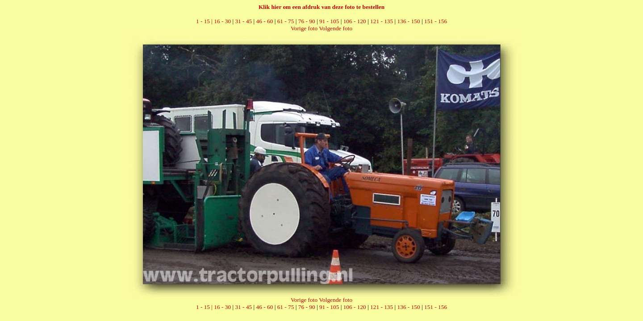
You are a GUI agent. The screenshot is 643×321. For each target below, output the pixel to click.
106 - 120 (354, 21)
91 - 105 (329, 21)
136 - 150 (408, 21)
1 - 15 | (205, 21)
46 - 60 (264, 21)
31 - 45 (243, 21)
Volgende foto (335, 28)
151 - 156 (435, 21)
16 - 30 (222, 21)
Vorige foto (304, 28)
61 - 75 (285, 21)
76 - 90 (306, 21)
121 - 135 (381, 21)
